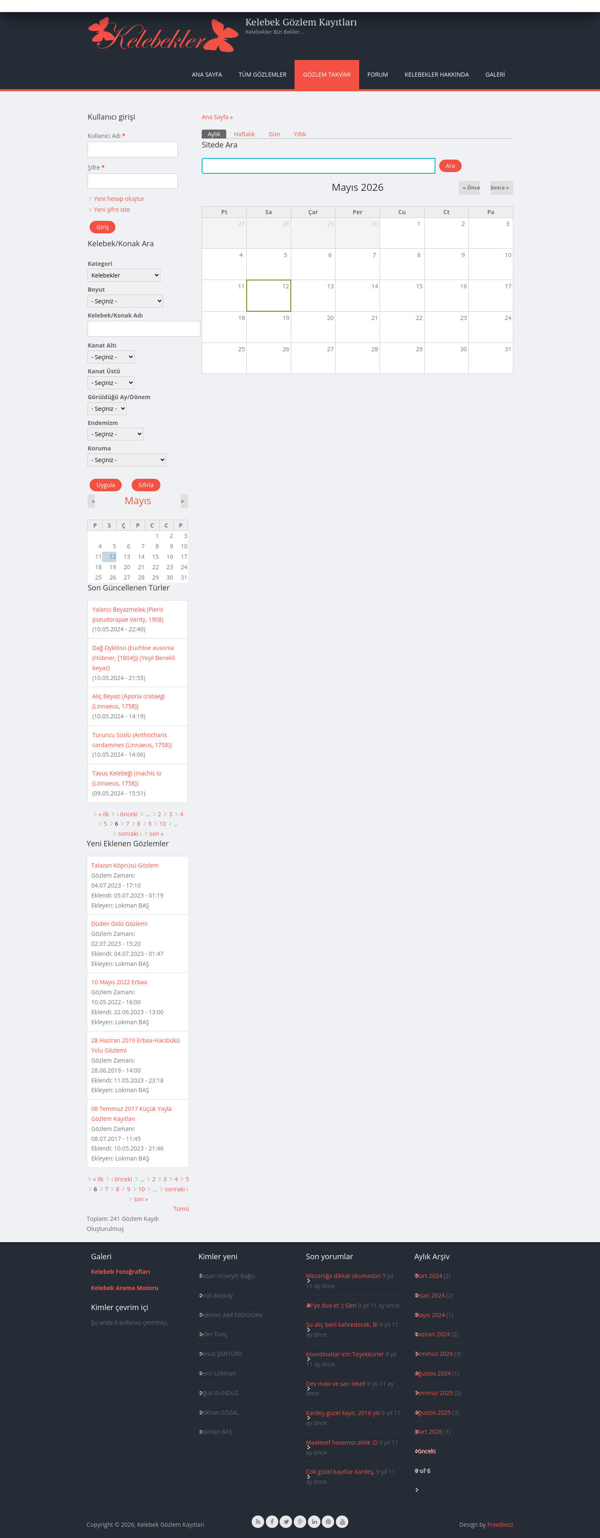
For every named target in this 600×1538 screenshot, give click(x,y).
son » (157, 834)
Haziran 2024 (432, 1334)
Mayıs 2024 (429, 1315)
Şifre (96, 167)
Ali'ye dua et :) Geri (331, 1305)
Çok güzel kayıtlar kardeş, (340, 1471)
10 (162, 824)
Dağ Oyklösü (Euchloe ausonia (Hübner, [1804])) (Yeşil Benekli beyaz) (133, 658)
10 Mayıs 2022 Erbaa (119, 982)
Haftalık (244, 134)
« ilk (104, 814)
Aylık (217, 134)
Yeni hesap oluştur (119, 199)
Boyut (96, 289)
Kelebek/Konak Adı (115, 315)
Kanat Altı (102, 345)
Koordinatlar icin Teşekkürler (345, 1354)
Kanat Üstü (104, 371)
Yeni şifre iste (112, 209)
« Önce (471, 187)
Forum (378, 74)
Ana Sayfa (207, 74)
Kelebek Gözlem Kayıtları (301, 22)
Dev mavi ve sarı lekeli (335, 1384)
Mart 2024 (428, 1276)
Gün (274, 134)
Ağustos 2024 (432, 1373)
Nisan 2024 (429, 1295)
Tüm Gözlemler (263, 74)
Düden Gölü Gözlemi (119, 924)
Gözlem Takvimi (326, 74)
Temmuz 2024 (433, 1354)
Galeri (495, 74)
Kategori (100, 264)
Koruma (99, 448)
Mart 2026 (428, 1431)
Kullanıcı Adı (106, 136)
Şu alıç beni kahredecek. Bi (342, 1324)
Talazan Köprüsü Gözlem (125, 865)
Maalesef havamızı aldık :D (342, 1442)
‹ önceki (127, 814)
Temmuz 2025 (433, 1393)
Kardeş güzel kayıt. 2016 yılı (343, 1413)
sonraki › (130, 834)
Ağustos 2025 (432, 1412)
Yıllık (300, 134)
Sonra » (499, 187)
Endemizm (103, 423)
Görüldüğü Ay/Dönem (119, 397)
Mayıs (138, 500)
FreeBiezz (500, 1524)
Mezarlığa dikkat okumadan (343, 1276)
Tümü (181, 1209)
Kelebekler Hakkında (437, 74)
